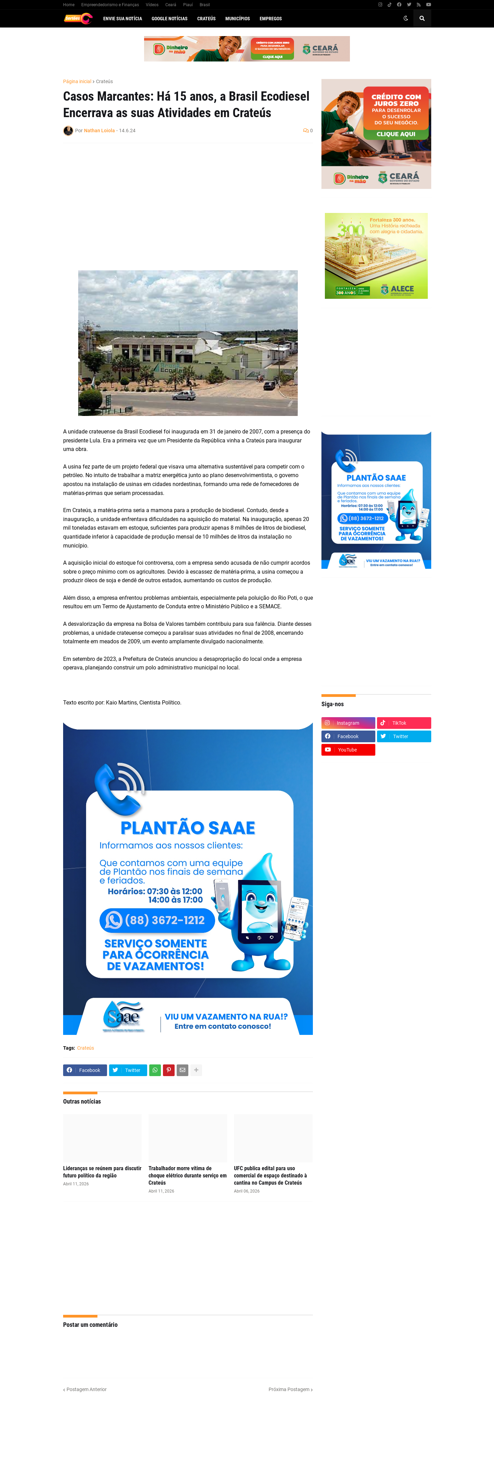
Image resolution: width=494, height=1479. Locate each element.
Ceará (170, 4)
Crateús (104, 81)
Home (68, 4)
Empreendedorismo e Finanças (110, 4)
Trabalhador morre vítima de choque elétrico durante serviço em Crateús (188, 1175)
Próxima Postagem (289, 1389)
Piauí (188, 4)
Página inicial (77, 81)
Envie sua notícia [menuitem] (122, 18)
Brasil (205, 4)
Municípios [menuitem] (237, 18)
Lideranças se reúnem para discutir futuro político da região (102, 1172)
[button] (405, 18)
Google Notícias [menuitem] (170, 18)
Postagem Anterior (87, 1389)
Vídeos (152, 4)
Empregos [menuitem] (271, 18)
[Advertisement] (181, 198)
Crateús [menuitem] (206, 18)
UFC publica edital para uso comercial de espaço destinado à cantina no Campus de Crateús (270, 1175)
